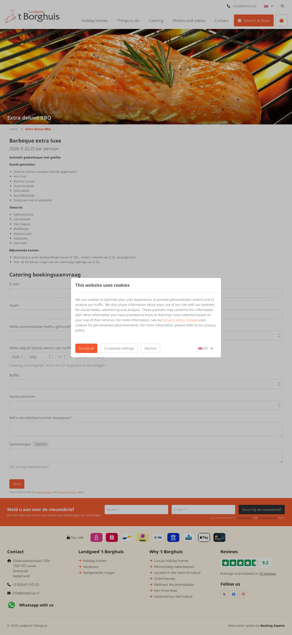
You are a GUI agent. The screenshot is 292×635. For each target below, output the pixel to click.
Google (192, 320)
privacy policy (174, 320)
